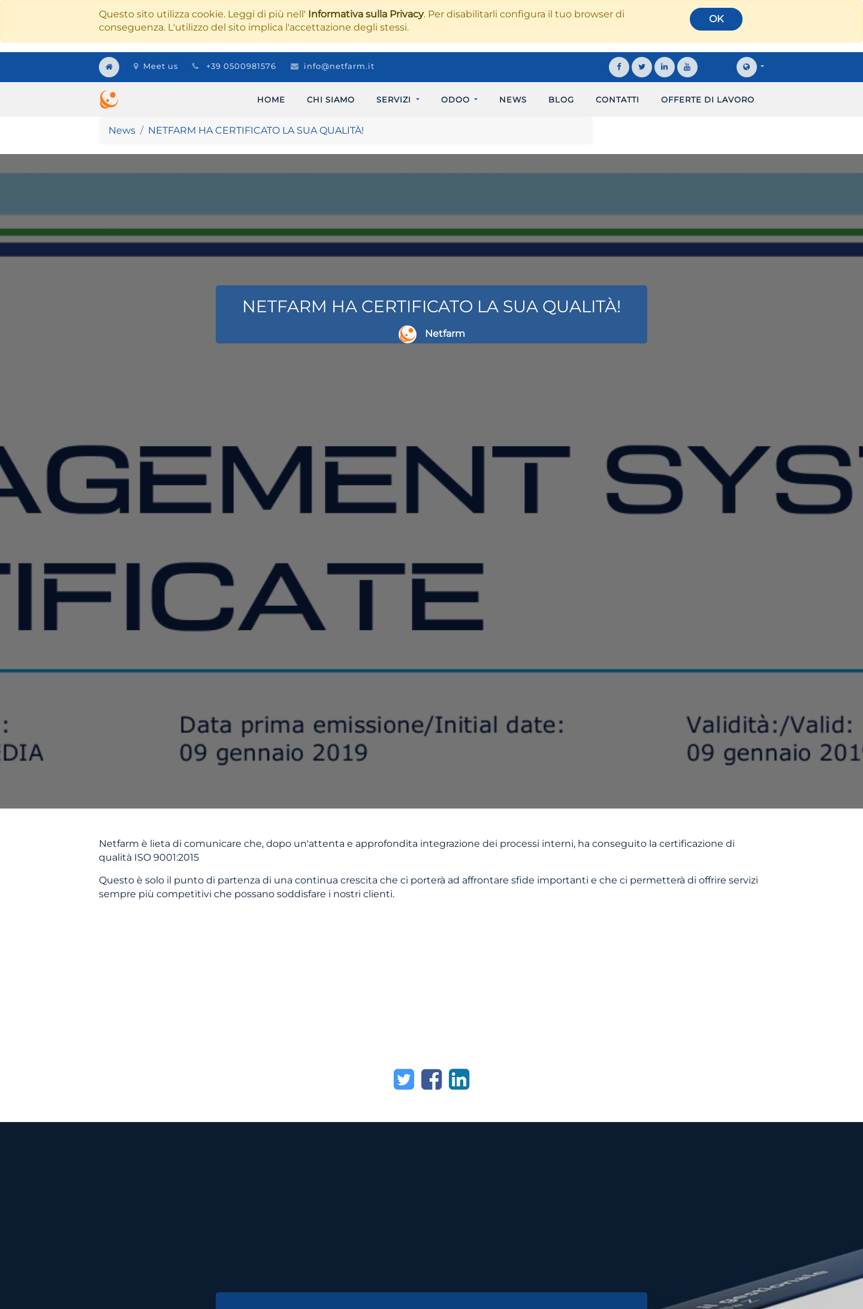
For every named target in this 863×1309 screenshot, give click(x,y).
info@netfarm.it (339, 66)
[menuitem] (271, 99)
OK (716, 19)
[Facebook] (431, 1079)
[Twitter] (404, 1079)
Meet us (156, 66)
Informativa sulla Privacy (366, 14)
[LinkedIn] (459, 1079)
